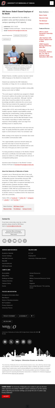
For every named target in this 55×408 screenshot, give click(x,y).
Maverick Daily (8, 209)
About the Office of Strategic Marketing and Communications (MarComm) (13, 233)
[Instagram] (25, 241)
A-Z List (31, 253)
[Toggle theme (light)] (32, 316)
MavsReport (5, 297)
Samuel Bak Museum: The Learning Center (40, 287)
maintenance (6, 39)
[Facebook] (4, 241)
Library (31, 276)
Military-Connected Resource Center (40, 278)
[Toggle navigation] (52, 3)
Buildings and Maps (7, 278)
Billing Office (5, 276)
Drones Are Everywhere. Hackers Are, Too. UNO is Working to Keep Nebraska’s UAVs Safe (46, 53)
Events (4, 286)
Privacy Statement (7, 305)
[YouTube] (15, 241)
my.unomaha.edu (7, 263)
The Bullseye (17, 209)
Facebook (14, 198)
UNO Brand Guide (7, 266)
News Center (43, 15)
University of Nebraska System (37, 258)
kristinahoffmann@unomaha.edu (24, 164)
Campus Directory (7, 281)
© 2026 (4, 334)
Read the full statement (18, 373)
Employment (32, 256)
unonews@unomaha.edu (14, 226)
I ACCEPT (6, 396)
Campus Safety (6, 283)
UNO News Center (18, 206)
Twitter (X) (22, 198)
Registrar (32, 283)
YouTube (15, 200)
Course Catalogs (7, 256)
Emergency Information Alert (10, 295)
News (31, 281)
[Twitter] (10, 241)
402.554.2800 (7, 321)
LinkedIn (6, 200)
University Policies (7, 308)
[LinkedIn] (20, 241)
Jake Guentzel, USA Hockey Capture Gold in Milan (45, 39)
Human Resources (35, 273)
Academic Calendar (7, 253)
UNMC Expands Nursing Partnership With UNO (45, 45)
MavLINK (4, 261)
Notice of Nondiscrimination (10, 300)
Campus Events (27, 209)
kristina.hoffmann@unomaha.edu (17, 30)
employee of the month (20, 35)
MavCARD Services (7, 258)
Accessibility (5, 273)
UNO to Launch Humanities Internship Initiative (46, 33)
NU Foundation (6, 302)
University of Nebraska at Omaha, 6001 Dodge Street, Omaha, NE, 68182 (21, 332)
